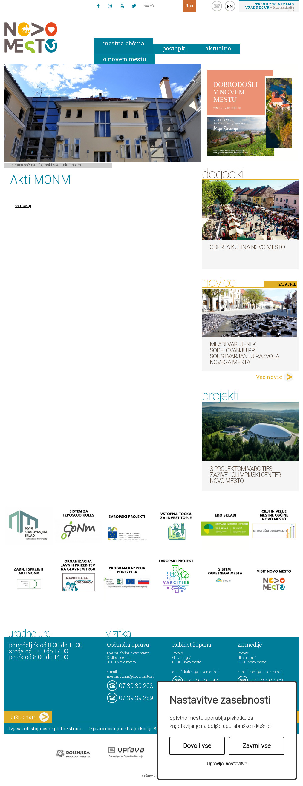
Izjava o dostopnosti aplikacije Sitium (128, 728)
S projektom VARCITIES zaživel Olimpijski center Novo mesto (245, 474)
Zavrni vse (257, 745)
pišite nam (29, 717)
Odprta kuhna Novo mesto (247, 247)
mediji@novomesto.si (265, 671)
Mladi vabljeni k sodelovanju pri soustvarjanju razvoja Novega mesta (244, 353)
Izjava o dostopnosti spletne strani (45, 728)
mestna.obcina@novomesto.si (130, 676)
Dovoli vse (197, 745)
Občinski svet (49, 164)
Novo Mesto (44, 37)
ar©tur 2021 (151, 775)
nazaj (25, 205)
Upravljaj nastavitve (227, 764)
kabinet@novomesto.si (201, 671)
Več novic (269, 376)
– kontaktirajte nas (269, 7)
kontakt (217, 6)
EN (230, 6)
